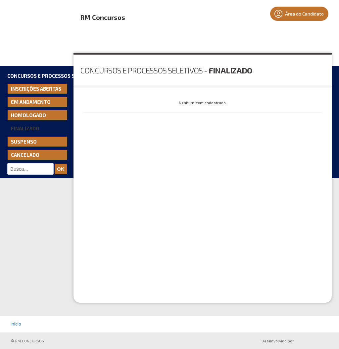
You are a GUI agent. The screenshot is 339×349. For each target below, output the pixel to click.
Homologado (28, 115)
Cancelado (25, 155)
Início (16, 324)
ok (61, 169)
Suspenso (24, 142)
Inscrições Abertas (36, 89)
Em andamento (31, 102)
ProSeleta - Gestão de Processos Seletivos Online (312, 341)
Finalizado (25, 128)
